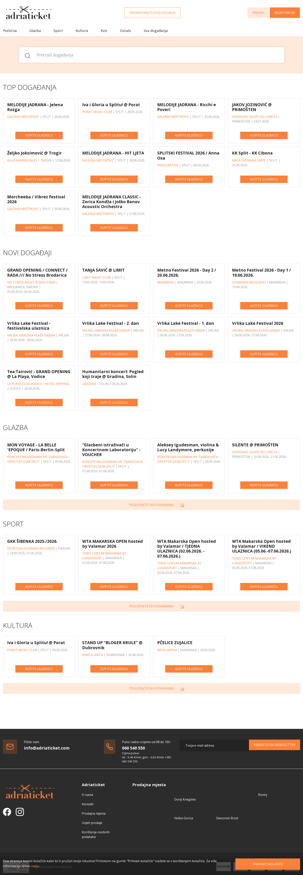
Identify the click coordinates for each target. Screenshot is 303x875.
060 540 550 (133, 748)
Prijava (258, 13)
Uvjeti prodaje (92, 823)
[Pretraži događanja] (151, 55)
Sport (58, 30)
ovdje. (35, 866)
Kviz (104, 30)
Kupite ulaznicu (39, 135)
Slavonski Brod (227, 818)
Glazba (35, 30)
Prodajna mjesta (94, 813)
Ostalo (125, 30)
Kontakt (87, 804)
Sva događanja (156, 30)
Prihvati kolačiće (268, 864)
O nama (87, 795)
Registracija (285, 13)
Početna (10, 30)
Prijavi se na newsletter (274, 745)
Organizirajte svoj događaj (152, 13)
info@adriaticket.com (47, 748)
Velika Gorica (183, 818)
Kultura (82, 30)
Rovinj (262, 795)
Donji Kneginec (185, 799)
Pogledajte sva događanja (151, 505)
